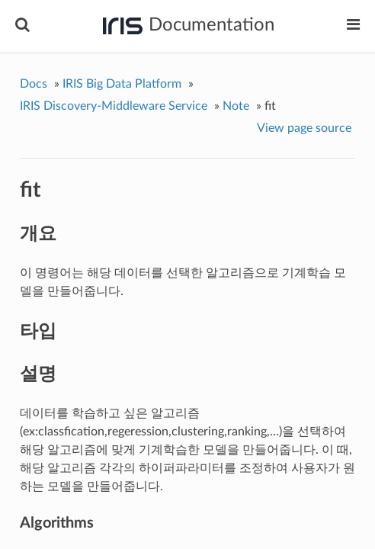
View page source (304, 128)
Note (236, 106)
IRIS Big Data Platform (121, 84)
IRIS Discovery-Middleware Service (113, 106)
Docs (33, 84)
